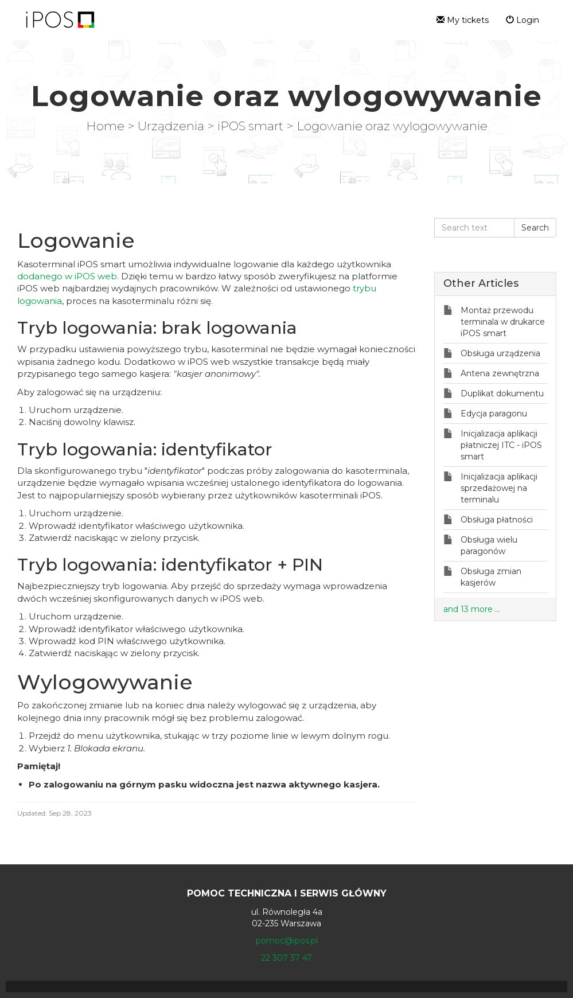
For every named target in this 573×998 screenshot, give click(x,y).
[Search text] (474, 227)
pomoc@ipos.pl (287, 940)
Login (522, 20)
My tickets (462, 20)
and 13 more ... (471, 609)
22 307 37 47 (286, 958)
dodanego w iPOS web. (68, 276)
